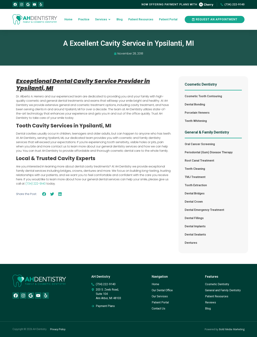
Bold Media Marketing (232, 329)
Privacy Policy (57, 329)
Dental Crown (194, 201)
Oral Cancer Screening (200, 144)
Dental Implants (195, 226)
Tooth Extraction (196, 185)
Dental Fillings (194, 218)
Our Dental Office (162, 290)
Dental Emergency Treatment (204, 210)
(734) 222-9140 (35, 184)
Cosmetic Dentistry (217, 284)
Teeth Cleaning (195, 168)
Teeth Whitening (196, 121)
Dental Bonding (195, 104)
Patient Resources (216, 296)
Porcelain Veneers (197, 112)
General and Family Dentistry (223, 290)
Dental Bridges (195, 193)
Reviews (210, 302)
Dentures (191, 242)
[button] (44, 194)
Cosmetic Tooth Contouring (203, 96)
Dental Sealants (195, 234)
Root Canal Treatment (199, 160)
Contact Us (158, 308)
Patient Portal (160, 302)
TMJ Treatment (195, 177)
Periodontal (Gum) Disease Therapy (209, 152)
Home (155, 284)
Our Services (160, 296)
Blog (208, 308)
